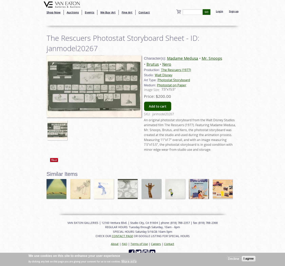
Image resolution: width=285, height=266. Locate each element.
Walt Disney (163, 75)
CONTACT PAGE (122, 236)
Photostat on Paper (171, 85)
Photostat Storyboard (174, 80)
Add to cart (157, 106)
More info (129, 261)
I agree (248, 258)
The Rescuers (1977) (176, 70)
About (115, 244)
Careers (156, 244)
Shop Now (54, 12)
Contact (144, 12)
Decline (233, 258)
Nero (166, 64)
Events (89, 12)
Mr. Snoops (212, 58)
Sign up (233, 11)
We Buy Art (108, 12)
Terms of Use (139, 244)
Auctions (73, 12)
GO (206, 12)
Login (219, 11)
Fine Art (127, 12)
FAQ (124, 244)
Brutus (152, 64)
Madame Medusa (182, 58)
